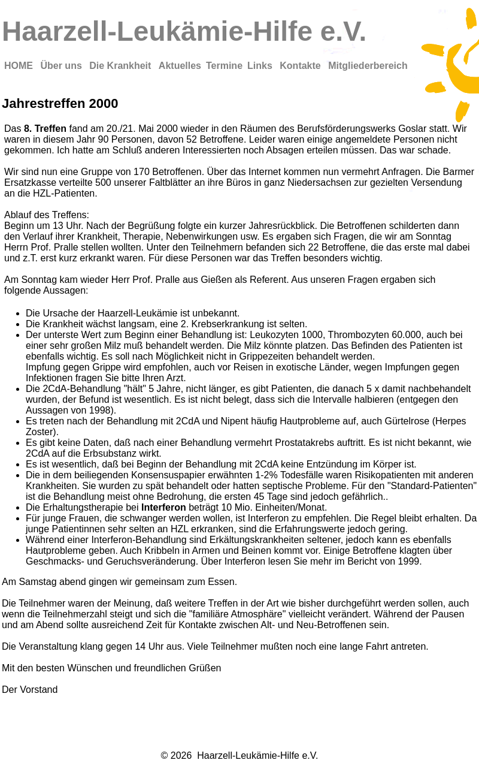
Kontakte (301, 66)
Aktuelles (180, 66)
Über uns (62, 66)
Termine (224, 66)
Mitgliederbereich (367, 66)
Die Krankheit (121, 66)
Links (261, 66)
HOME (19, 66)
